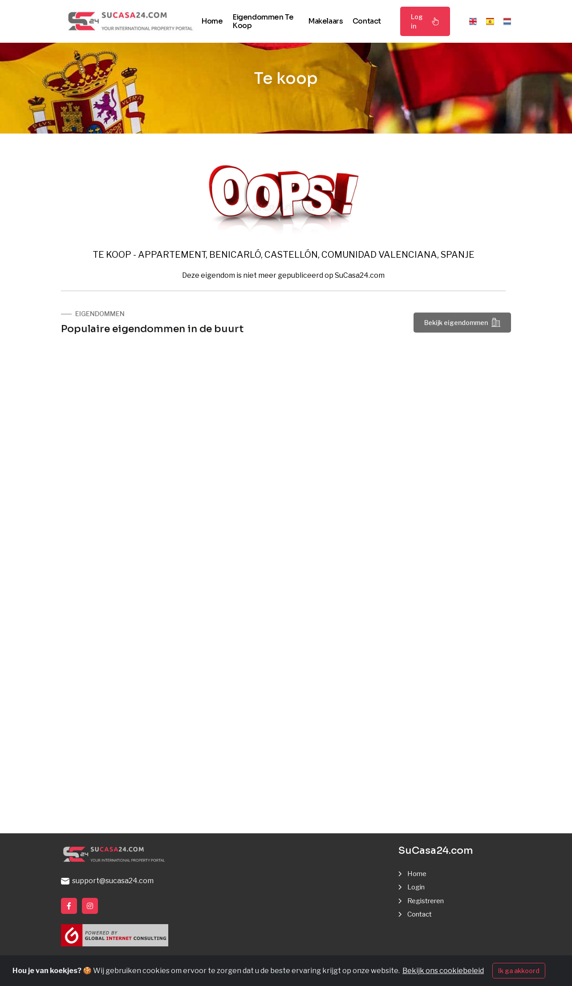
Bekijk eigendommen (462, 323)
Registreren (428, 901)
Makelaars (325, 21)
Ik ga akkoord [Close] (519, 970)
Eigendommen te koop (262, 21)
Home (212, 21)
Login (417, 887)
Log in (425, 21)
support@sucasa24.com (107, 880)
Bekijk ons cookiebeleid (443, 970)
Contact (367, 21)
